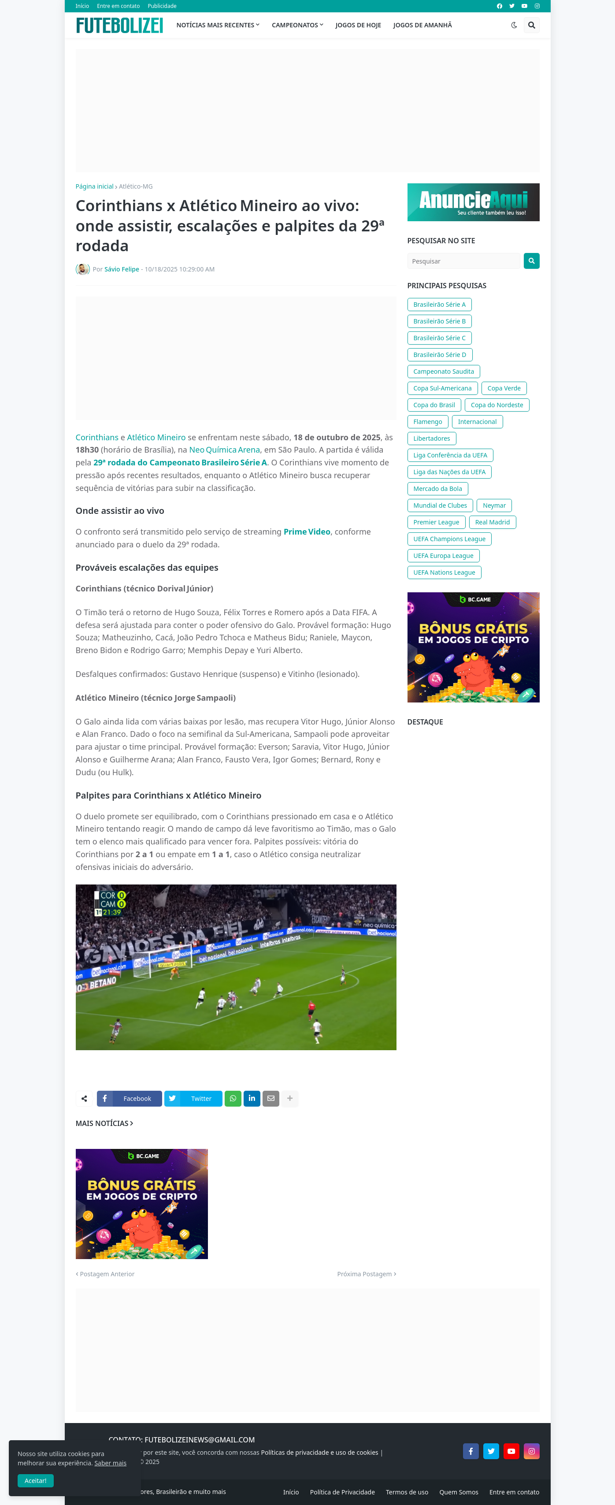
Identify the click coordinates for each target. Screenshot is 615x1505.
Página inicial (95, 186)
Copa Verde (504, 388)
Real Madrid (492, 522)
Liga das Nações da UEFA (450, 472)
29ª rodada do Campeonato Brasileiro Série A (180, 462)
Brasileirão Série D (440, 354)
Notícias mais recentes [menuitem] (216, 25)
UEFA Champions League (450, 539)
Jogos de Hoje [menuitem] (358, 25)
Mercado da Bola (438, 488)
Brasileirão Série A (440, 304)
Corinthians (97, 437)
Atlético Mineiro (156, 437)
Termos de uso (407, 1492)
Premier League (436, 522)
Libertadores (432, 438)
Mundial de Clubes (440, 505)
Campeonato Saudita (444, 371)
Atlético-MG (136, 186)
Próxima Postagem (364, 1274)
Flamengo (428, 421)
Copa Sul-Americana (443, 388)
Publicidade (162, 6)
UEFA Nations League (444, 572)
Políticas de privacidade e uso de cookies (319, 1452)
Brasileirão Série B (440, 321)
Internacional (477, 421)
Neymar (494, 505)
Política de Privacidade (342, 1492)
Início (82, 6)
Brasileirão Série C (440, 338)
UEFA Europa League (444, 555)
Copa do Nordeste (497, 405)
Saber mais (110, 1463)
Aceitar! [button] (36, 1480)
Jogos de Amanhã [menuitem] (422, 25)
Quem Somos (458, 1492)
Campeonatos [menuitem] (295, 25)
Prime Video (307, 531)
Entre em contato (118, 6)
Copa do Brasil (435, 405)
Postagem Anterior (107, 1274)
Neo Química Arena (224, 449)
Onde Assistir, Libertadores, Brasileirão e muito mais (151, 1491)
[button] (514, 25)
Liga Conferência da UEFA (451, 455)
